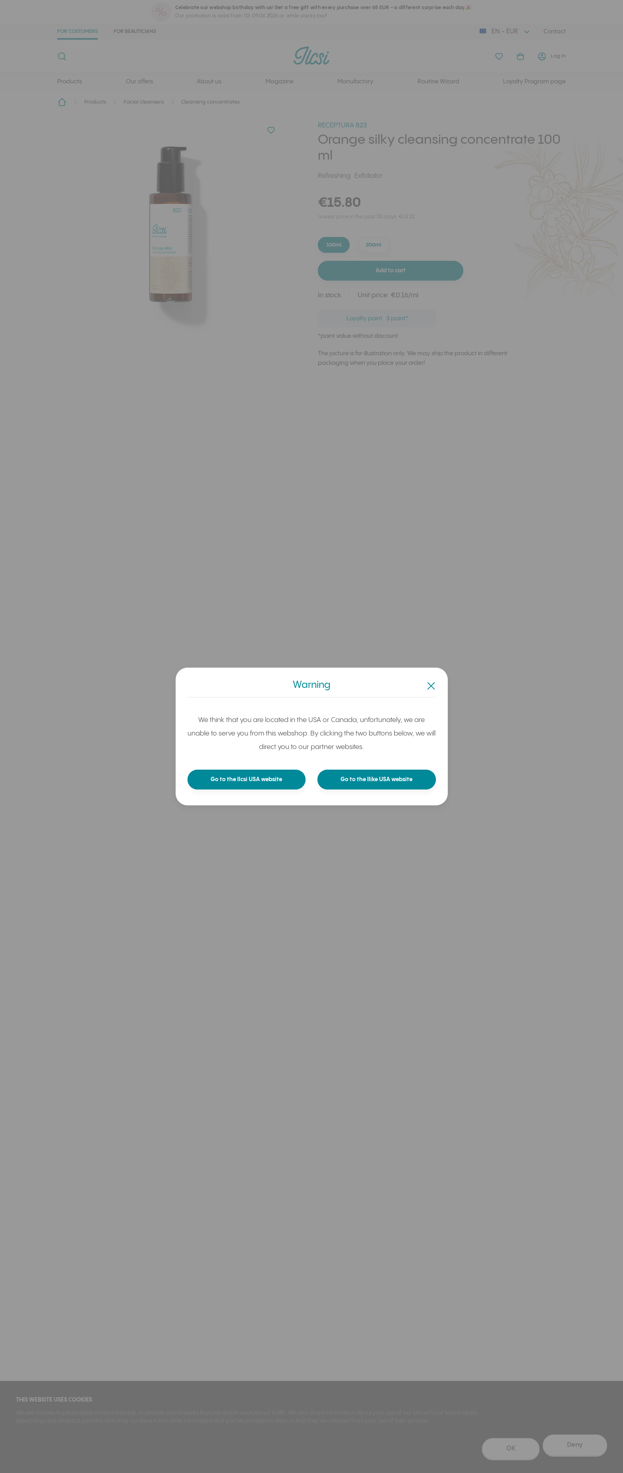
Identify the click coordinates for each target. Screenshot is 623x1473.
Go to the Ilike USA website (376, 779)
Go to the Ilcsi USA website (247, 779)
